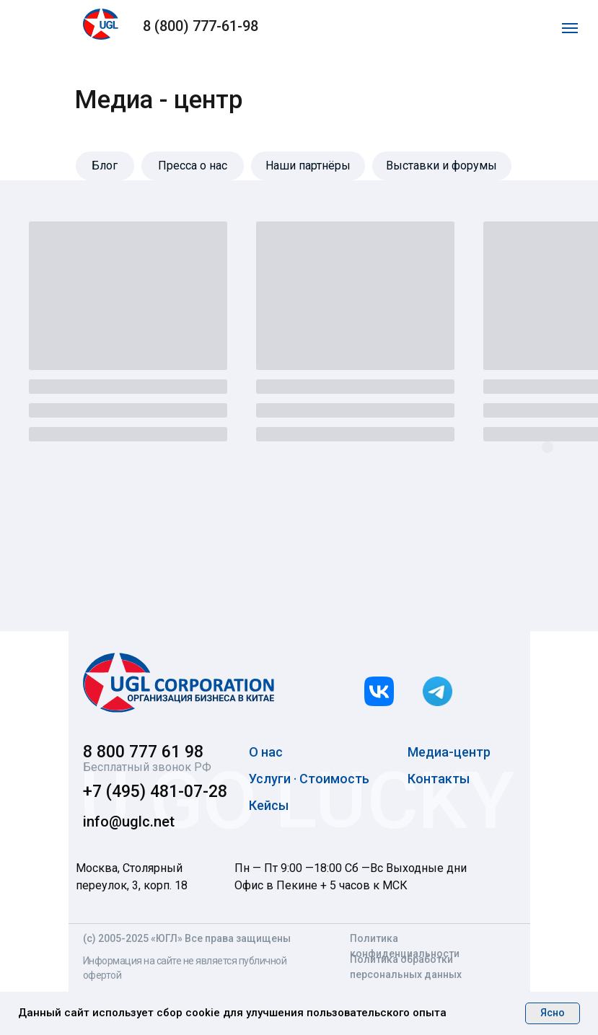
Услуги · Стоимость (309, 778)
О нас (266, 751)
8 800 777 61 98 (143, 752)
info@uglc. (118, 821)
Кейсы (269, 805)
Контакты (439, 778)
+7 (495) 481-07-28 (155, 791)
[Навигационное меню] (570, 28)
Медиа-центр (449, 751)
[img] (179, 683)
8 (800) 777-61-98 (200, 26)
